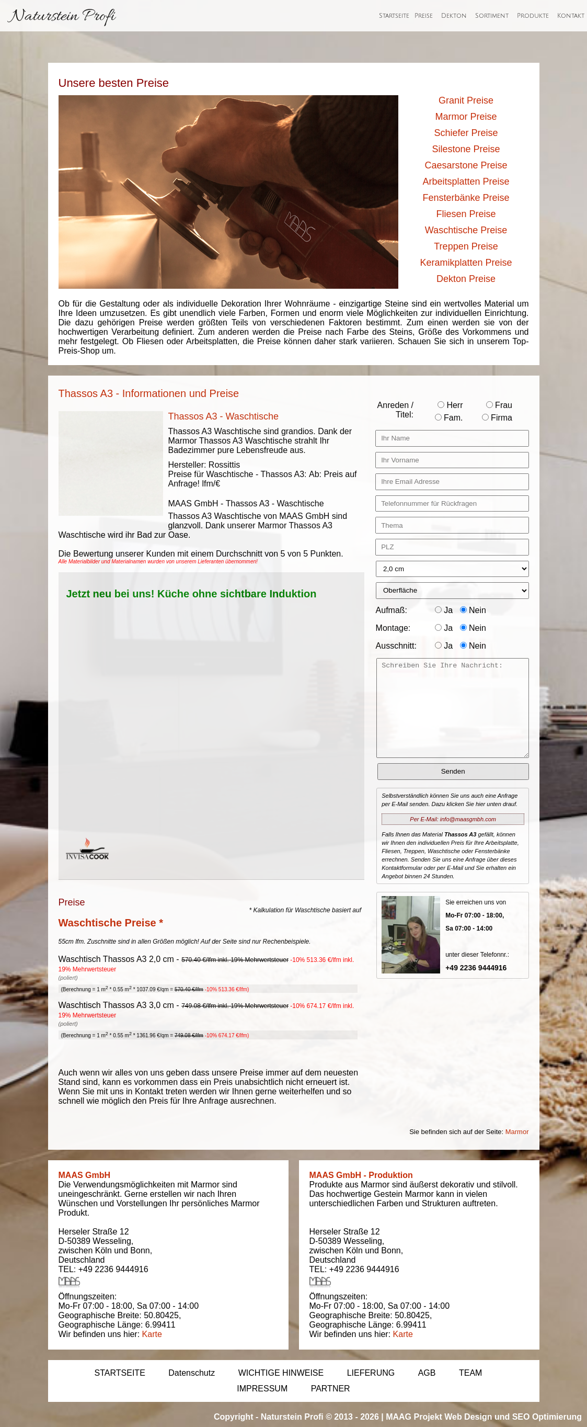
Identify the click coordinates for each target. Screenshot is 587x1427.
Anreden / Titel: (395, 410)
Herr (450, 405)
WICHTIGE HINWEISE (281, 1372)
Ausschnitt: (396, 645)
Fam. (449, 417)
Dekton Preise (466, 279)
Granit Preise (466, 100)
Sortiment (492, 16)
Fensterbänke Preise (465, 197)
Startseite (394, 16)
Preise (424, 16)
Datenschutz (191, 1372)
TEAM (470, 1372)
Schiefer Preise (466, 133)
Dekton (454, 16)
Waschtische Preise (466, 230)
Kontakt (570, 16)
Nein (473, 610)
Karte (152, 1334)
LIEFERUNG (371, 1372)
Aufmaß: (391, 610)
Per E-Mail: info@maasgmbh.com (453, 819)
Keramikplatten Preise (466, 262)
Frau (499, 405)
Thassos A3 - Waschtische (223, 416)
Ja (444, 610)
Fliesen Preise (466, 214)
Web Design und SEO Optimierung (513, 1416)
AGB (427, 1372)
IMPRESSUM (262, 1388)
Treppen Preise (466, 246)
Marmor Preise (466, 116)
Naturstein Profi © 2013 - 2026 (320, 1416)
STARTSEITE (120, 1372)
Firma (497, 417)
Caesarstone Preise (465, 165)
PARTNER (330, 1388)
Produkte (533, 16)
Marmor (517, 1132)
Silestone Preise (466, 149)
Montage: (393, 628)
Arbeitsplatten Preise (465, 181)
